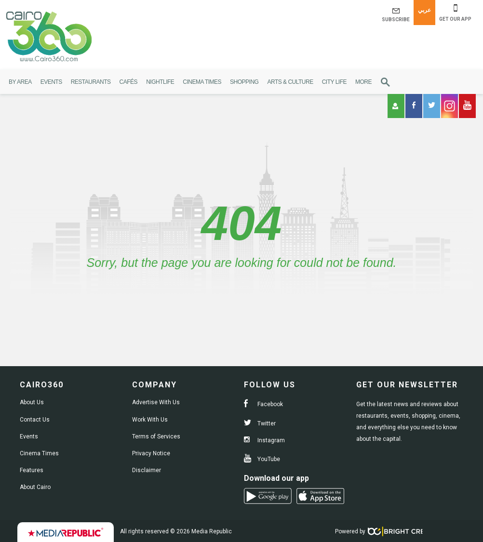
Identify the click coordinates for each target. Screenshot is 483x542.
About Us (32, 402)
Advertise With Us (156, 402)
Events (51, 82)
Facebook (263, 404)
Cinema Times (202, 82)
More (363, 82)
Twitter (260, 423)
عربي (424, 10)
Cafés (129, 82)
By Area (20, 82)
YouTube (262, 459)
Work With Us (150, 419)
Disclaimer (146, 470)
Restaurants (91, 82)
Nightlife (160, 82)
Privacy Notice (151, 453)
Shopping (244, 82)
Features (31, 470)
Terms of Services (156, 436)
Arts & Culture (290, 82)
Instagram (264, 440)
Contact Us (35, 419)
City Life (334, 82)
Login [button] (395, 106)
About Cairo (35, 487)
